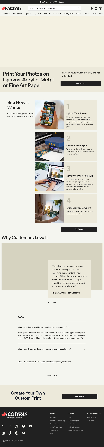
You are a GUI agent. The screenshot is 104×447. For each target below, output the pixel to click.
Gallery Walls (68, 14)
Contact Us (71, 433)
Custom (87, 14)
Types (37, 14)
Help (69, 417)
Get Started (80, 83)
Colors (78, 14)
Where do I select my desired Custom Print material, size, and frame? (52, 362)
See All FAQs (52, 375)
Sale (100, 14)
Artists (47, 14)
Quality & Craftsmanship (57, 421)
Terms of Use (54, 430)
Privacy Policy (54, 424)
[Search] (54, 8)
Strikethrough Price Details (76, 430)
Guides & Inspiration (74, 427)
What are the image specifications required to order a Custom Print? (52, 327)
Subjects (17, 14)
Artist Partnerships (56, 427)
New (94, 14)
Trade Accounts (91, 417)
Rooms (57, 14)
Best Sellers (6, 14)
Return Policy (72, 424)
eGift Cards (90, 421)
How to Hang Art (73, 421)
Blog (51, 433)
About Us (53, 417)
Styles (28, 14)
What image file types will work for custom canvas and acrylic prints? (52, 349)
